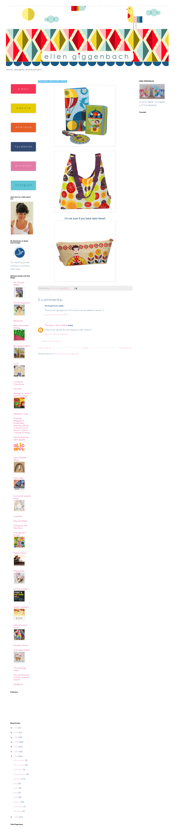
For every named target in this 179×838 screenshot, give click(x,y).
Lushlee (17, 516)
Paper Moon (20, 553)
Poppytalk (18, 571)
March (17, 802)
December (19, 760)
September (19, 774)
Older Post (126, 348)
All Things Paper (18, 283)
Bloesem (18, 321)
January (17, 811)
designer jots (20, 414)
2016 (16, 732)
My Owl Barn (20, 521)
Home (85, 348)
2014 (16, 742)
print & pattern (21, 589)
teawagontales (21, 650)
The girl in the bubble (56, 325)
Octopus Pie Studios (20, 526)
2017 (16, 728)
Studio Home (20, 645)
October (18, 769)
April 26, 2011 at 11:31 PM (56, 314)
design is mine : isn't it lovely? (21, 394)
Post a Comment (51, 341)
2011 (16, 756)
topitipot (17, 684)
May (15, 792)
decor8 (17, 389)
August (17, 779)
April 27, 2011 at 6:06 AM (56, 334)
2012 (16, 751)
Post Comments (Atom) (65, 353)
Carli (15, 364)
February (18, 806)
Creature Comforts (18, 383)
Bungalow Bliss (21, 346)
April (16, 797)
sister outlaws (21, 607)
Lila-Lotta (18, 478)
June (16, 788)
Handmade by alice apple (21, 438)
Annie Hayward (21, 303)
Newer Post (45, 348)
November (19, 765)
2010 (16, 817)
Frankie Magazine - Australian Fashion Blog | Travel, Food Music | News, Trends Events (21, 425)
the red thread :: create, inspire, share (21, 677)
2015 (16, 737)
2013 (16, 746)
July (15, 783)
